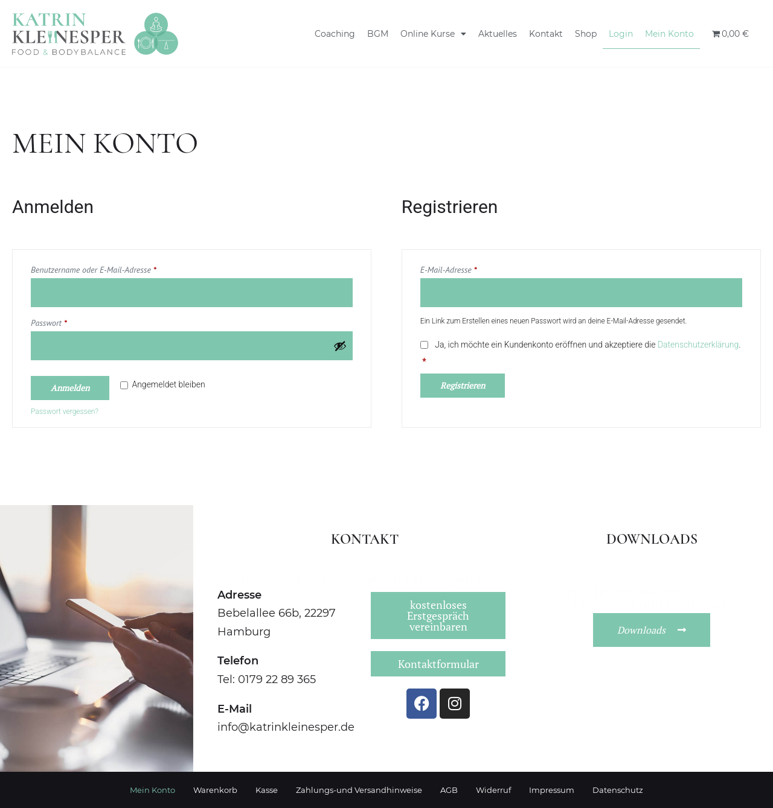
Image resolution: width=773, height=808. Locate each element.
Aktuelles (497, 33)
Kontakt (546, 33)
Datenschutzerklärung (698, 344)
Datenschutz (617, 790)
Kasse (266, 790)
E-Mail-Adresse (468, 268)
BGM (377, 33)
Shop (586, 33)
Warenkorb (215, 790)
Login (621, 33)
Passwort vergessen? (64, 411)
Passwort (68, 321)
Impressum (551, 790)
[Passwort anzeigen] (340, 345)
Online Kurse (433, 34)
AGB (449, 790)
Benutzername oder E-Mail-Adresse (113, 268)
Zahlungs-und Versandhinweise (359, 790)
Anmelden (70, 387)
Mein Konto (669, 33)
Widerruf (493, 790)
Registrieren (462, 385)
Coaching (335, 33)
